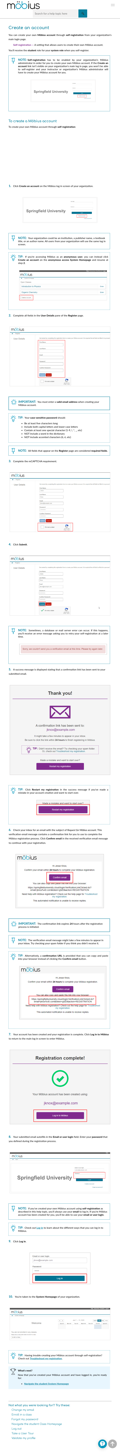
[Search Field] (60, 13)
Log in (39, 1227)
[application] (102, 1444)
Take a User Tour (23, 1433)
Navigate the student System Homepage (46, 1383)
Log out (17, 1428)
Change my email (23, 1410)
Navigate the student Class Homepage (37, 1424)
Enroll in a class (22, 1414)
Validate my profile (23, 1438)
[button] (82, 13)
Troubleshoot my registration (46, 1358)
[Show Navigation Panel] (113, 5)
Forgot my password (25, 1419)
